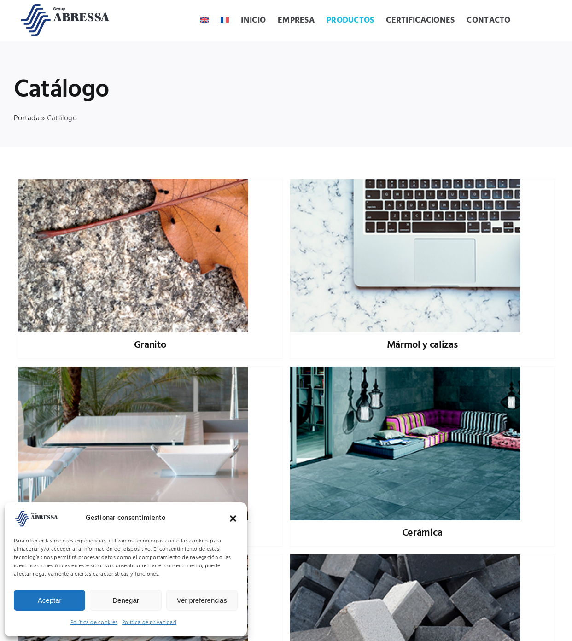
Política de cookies (93, 622)
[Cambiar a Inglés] (204, 21)
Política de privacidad (149, 622)
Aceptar (50, 600)
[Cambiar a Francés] (224, 21)
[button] (233, 518)
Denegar (125, 600)
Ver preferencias (202, 600)
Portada (27, 118)
